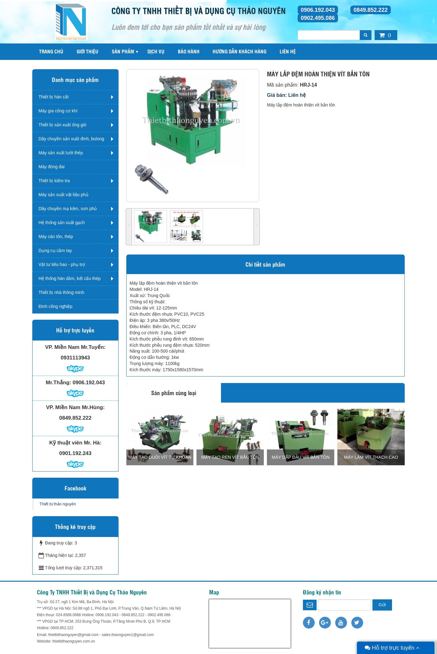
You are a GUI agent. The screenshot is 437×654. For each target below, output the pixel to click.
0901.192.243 (75, 453)
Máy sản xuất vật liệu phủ (63, 194)
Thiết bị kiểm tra (54, 180)
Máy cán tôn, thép (55, 236)
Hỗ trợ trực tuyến (392, 648)
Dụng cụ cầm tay (55, 250)
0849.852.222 (371, 10)
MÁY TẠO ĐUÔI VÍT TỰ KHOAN (159, 457)
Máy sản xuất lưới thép (60, 152)
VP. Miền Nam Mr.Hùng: (75, 407)
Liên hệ (288, 51)
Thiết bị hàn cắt (53, 96)
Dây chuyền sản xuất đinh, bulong (71, 138)
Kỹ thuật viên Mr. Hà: (75, 443)
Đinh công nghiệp (55, 306)
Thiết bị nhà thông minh (61, 292)
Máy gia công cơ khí (58, 110)
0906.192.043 (318, 10)
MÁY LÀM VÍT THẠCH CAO (371, 457)
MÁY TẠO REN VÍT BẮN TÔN (230, 457)
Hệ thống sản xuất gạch (61, 222)
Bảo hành (189, 51)
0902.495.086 (318, 18)
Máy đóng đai (51, 166)
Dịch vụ (155, 51)
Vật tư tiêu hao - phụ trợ (61, 264)
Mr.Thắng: (58, 383)
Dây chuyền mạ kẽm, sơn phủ (67, 208)
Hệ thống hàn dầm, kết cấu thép (69, 278)
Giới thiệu (87, 51)
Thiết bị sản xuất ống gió (62, 124)
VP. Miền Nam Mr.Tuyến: (75, 347)
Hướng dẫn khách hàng (239, 51)
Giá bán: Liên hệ (286, 95)
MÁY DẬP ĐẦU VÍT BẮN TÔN (301, 457)
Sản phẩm (123, 51)
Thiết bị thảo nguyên (57, 504)
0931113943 (75, 358)
